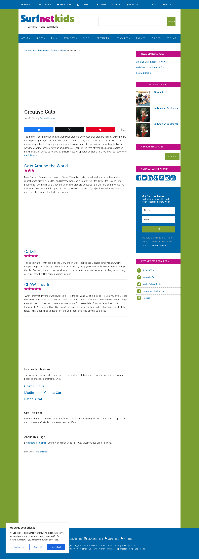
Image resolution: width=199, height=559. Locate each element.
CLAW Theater (38, 284)
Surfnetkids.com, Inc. (96, 545)
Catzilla (31, 251)
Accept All (56, 547)
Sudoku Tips (148, 270)
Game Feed (112, 539)
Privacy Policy (121, 545)
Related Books (143, 73)
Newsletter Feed (93, 539)
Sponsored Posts (125, 549)
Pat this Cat (33, 399)
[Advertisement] (75, 77)
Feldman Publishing (88, 549)
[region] (37, 538)
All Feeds (126, 539)
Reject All (37, 547)
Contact (132, 545)
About (110, 545)
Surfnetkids (30, 50)
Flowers (146, 298)
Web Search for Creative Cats (151, 67)
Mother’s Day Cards (152, 284)
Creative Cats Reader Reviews (151, 61)
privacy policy (159, 245)
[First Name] (158, 210)
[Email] (158, 219)
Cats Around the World (46, 165)
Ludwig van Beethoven (153, 291)
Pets (63, 50)
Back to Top (140, 549)
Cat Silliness (30, 155)
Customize (19, 547)
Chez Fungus (34, 386)
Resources (43, 50)
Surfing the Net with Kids (47, 18)
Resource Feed (73, 539)
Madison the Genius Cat (42, 393)
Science (55, 50)
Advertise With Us (107, 549)
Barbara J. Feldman (36, 442)
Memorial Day (149, 277)
